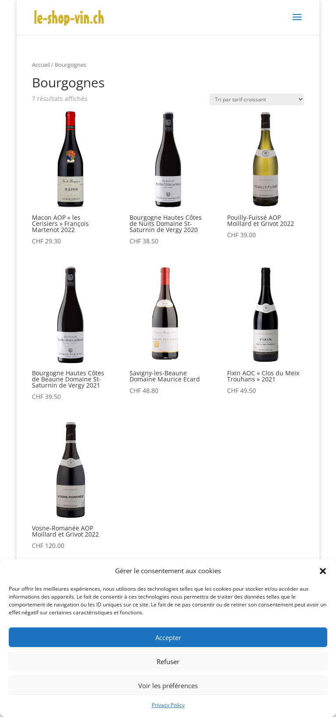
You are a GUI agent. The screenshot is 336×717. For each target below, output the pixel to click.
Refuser (168, 661)
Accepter (168, 637)
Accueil (41, 65)
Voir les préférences (168, 685)
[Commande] (257, 99)
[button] (322, 571)
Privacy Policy (168, 705)
